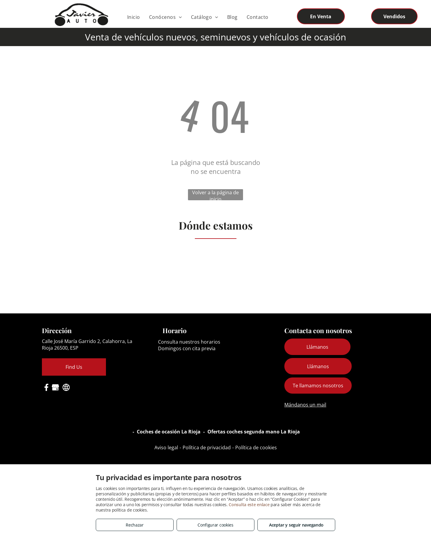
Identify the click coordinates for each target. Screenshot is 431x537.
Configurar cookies (215, 525)
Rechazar (135, 525)
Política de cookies (256, 447)
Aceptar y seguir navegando (296, 525)
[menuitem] (134, 17)
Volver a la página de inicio (215, 194)
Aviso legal (166, 447)
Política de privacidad (207, 447)
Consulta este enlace (249, 504)
